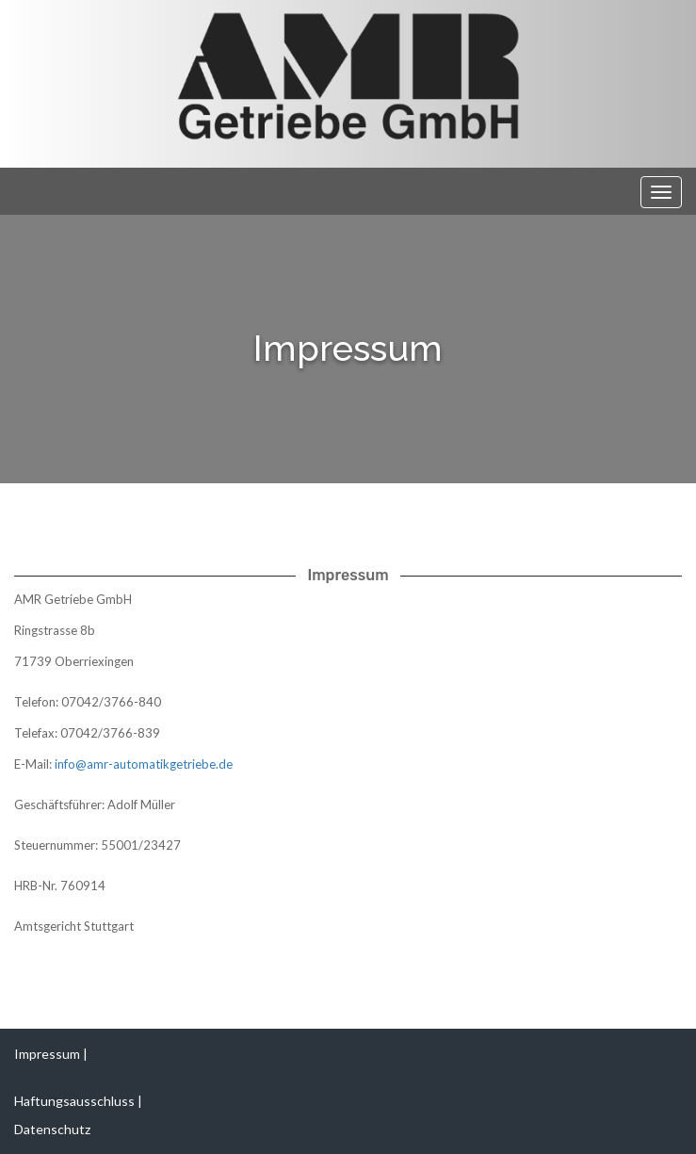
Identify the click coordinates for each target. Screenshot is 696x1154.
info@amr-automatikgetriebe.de (144, 764)
